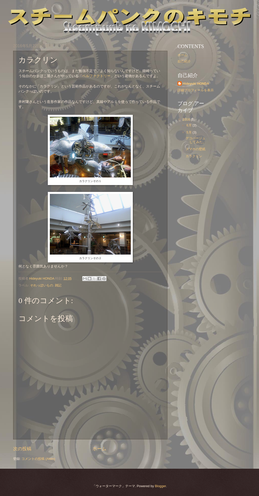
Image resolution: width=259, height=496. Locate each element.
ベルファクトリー (96, 76)
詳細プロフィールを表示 (196, 90)
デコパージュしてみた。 (196, 140)
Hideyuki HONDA (196, 83)
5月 (189, 132)
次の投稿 (22, 448)
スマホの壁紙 (195, 149)
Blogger (160, 486)
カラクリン (194, 156)
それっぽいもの (41, 285)
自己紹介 (184, 61)
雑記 (58, 285)
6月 (189, 125)
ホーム (99, 448)
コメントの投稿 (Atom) (38, 459)
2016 (187, 119)
